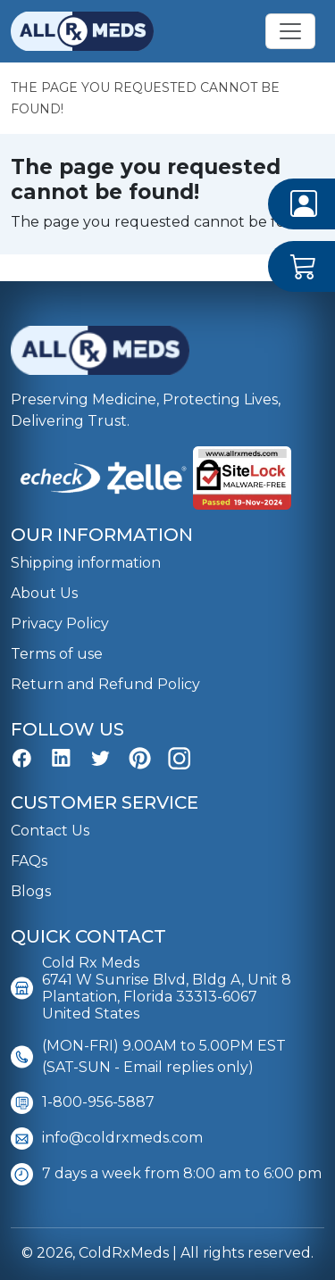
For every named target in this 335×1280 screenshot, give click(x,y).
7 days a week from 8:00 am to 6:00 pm (166, 1174)
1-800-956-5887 (83, 1103)
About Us (44, 593)
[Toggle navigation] (290, 31)
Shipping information (86, 562)
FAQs (29, 860)
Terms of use (57, 653)
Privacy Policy (60, 623)
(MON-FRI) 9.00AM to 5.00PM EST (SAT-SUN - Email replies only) (148, 1056)
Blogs (31, 891)
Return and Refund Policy (105, 684)
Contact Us (50, 830)
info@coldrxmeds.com (107, 1138)
